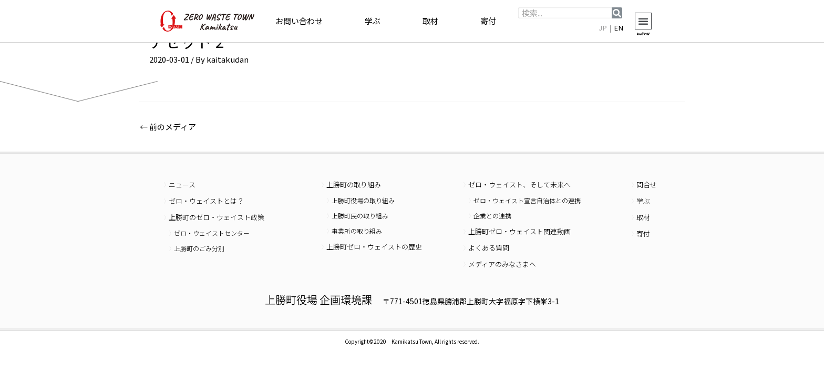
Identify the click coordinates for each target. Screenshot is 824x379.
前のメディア (168, 126)
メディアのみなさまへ (502, 264)
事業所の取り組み (357, 230)
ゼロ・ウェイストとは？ (206, 201)
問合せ (646, 184)
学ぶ (372, 20)
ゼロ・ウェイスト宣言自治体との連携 (527, 200)
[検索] (617, 12)
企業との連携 (492, 215)
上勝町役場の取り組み (363, 200)
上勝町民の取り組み (360, 215)
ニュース (182, 184)
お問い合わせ (299, 20)
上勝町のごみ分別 (199, 248)
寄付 (488, 20)
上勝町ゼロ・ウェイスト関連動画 (519, 231)
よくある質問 (488, 248)
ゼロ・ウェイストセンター (212, 232)
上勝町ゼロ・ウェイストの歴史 (374, 247)
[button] (643, 21)
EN (619, 28)
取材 (430, 20)
